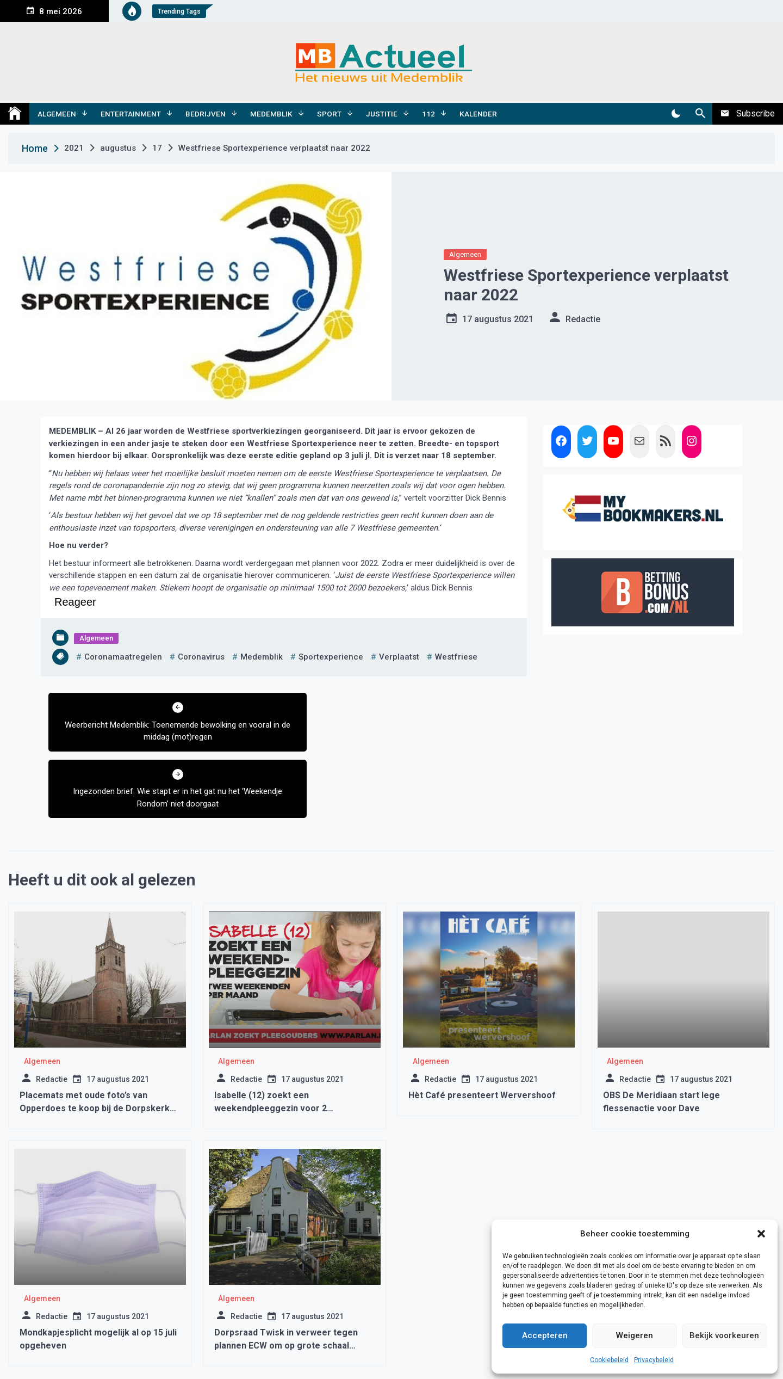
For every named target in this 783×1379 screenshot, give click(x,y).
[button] (761, 1233)
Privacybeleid (654, 1360)
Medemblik (271, 113)
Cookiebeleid (609, 1360)
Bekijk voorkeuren (724, 1335)
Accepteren (545, 1335)
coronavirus (201, 657)
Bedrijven (205, 113)
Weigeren (634, 1335)
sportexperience (331, 657)
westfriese (456, 657)
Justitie (381, 113)
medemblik (261, 657)
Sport (329, 113)
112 (428, 113)
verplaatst (399, 657)
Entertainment (131, 113)
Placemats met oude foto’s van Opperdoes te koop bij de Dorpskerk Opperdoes (95, 1042)
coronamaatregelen (123, 657)
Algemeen (57, 113)
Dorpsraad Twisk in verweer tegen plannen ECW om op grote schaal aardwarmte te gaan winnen (286, 1279)
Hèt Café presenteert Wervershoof (482, 1029)
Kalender (478, 113)
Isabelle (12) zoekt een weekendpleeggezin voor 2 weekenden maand (270, 1042)
